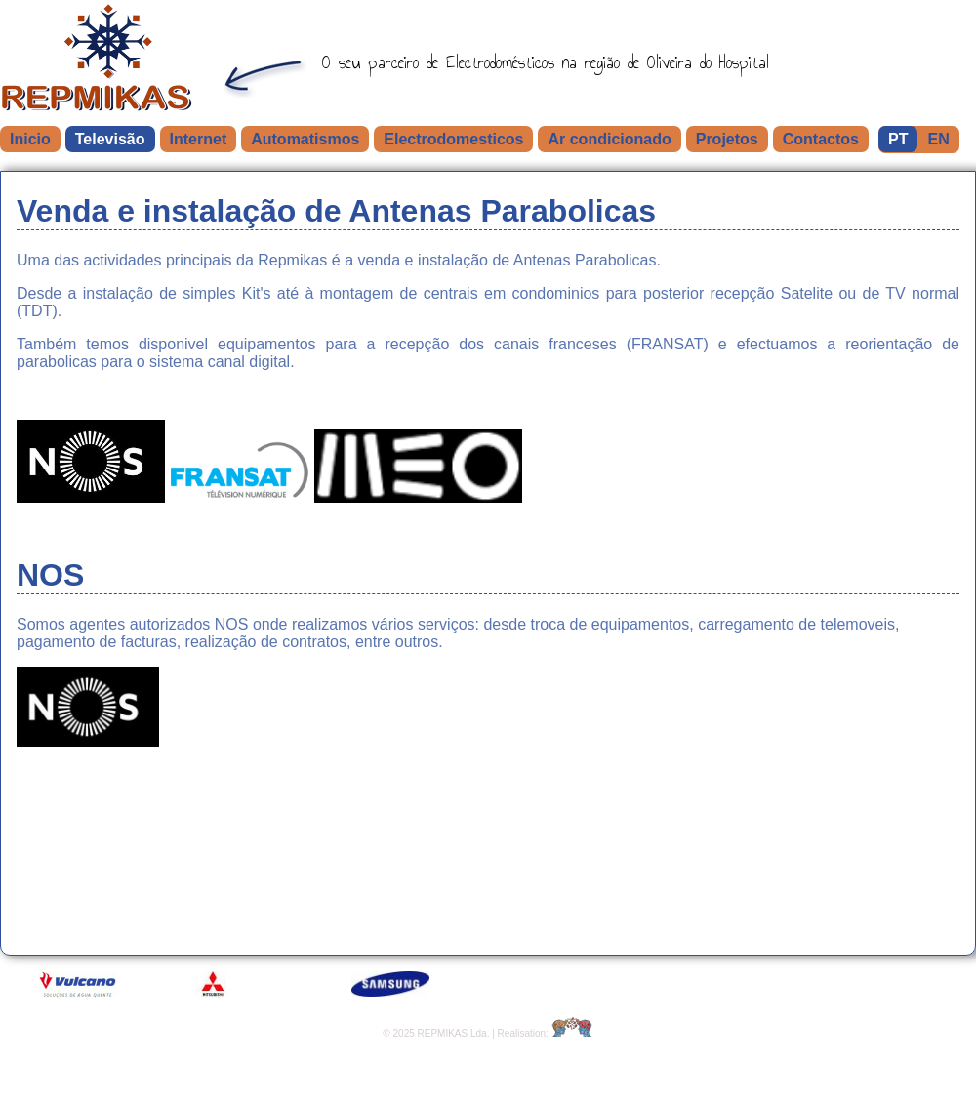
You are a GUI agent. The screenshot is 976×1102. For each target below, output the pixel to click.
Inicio (30, 139)
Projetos (727, 139)
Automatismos (305, 139)
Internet (198, 139)
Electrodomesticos (453, 139)
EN (938, 139)
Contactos (821, 139)
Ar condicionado (609, 139)
